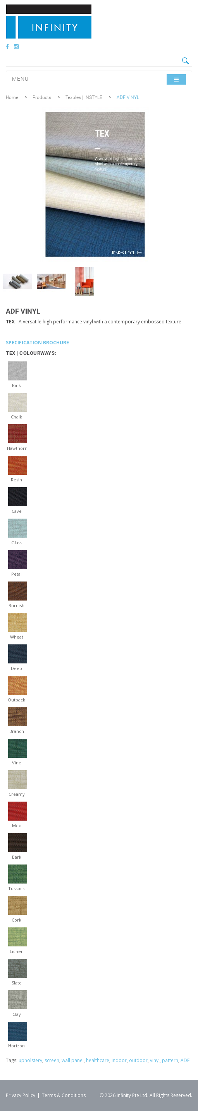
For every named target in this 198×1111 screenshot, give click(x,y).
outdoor (138, 1060)
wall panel (73, 1060)
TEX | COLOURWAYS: (31, 353)
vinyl (155, 1060)
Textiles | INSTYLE (83, 97)
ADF (185, 1060)
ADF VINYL (128, 97)
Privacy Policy (20, 1095)
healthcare (97, 1060)
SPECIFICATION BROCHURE (37, 342)
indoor (119, 1060)
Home (12, 97)
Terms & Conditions (64, 1095)
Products (42, 97)
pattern (170, 1060)
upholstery (30, 1060)
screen (52, 1060)
